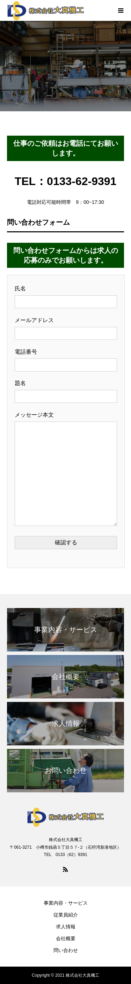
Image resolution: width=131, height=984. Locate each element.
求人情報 (65, 926)
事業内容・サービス (66, 903)
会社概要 (65, 938)
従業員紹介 (65, 915)
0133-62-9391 (81, 181)
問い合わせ (65, 950)
